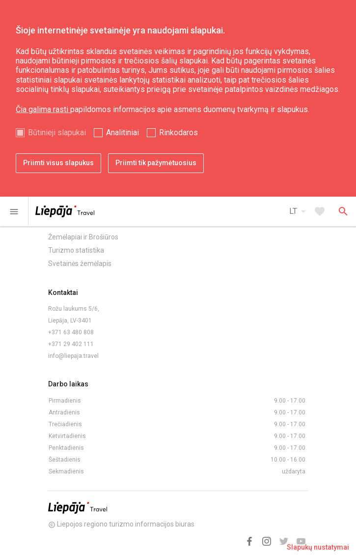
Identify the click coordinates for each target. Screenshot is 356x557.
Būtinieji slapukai (57, 132)
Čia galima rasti (43, 109)
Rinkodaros (178, 132)
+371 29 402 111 (71, 344)
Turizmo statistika (76, 250)
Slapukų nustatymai (318, 547)
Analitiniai (122, 132)
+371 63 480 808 (71, 332)
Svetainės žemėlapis (79, 263)
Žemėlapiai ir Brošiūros (83, 237)
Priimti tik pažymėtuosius (155, 163)
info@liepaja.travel (73, 355)
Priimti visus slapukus (58, 163)
